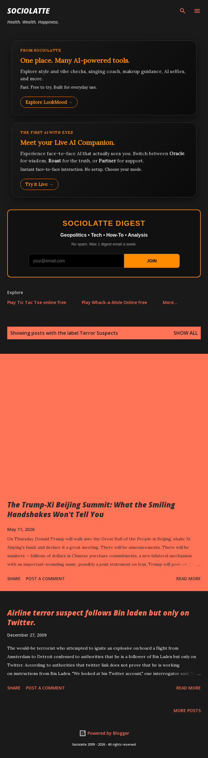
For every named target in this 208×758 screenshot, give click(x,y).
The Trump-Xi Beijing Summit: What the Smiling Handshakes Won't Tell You (91, 509)
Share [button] (14, 578)
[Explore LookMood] (104, 77)
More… (170, 302)
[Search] (182, 10)
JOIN (152, 260)
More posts (187, 710)
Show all (186, 333)
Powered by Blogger (104, 733)
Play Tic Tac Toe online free (36, 302)
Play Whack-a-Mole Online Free (114, 302)
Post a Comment (45, 578)
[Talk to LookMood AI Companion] (104, 160)
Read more (188, 578)
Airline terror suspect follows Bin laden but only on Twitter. (98, 617)
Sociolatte (28, 11)
